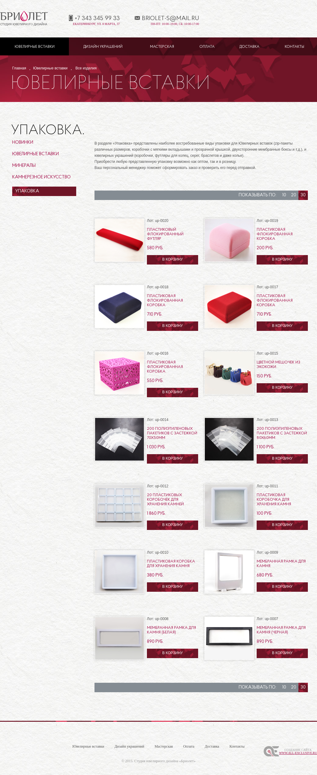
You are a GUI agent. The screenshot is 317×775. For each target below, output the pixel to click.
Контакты (294, 47)
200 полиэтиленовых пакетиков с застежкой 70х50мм (172, 433)
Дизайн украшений (103, 47)
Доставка (249, 47)
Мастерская (162, 47)
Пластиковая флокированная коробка (275, 234)
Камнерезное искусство (41, 177)
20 (293, 195)
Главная (19, 68)
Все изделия (86, 68)
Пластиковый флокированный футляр (165, 234)
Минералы (24, 165)
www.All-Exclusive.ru (298, 753)
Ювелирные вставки (35, 47)
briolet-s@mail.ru (170, 19)
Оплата (207, 47)
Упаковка (27, 191)
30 (303, 195)
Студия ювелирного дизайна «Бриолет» (165, 761)
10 (284, 195)
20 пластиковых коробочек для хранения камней (165, 499)
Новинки (22, 142)
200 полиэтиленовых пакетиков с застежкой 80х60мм (282, 433)
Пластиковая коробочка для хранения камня (274, 499)
